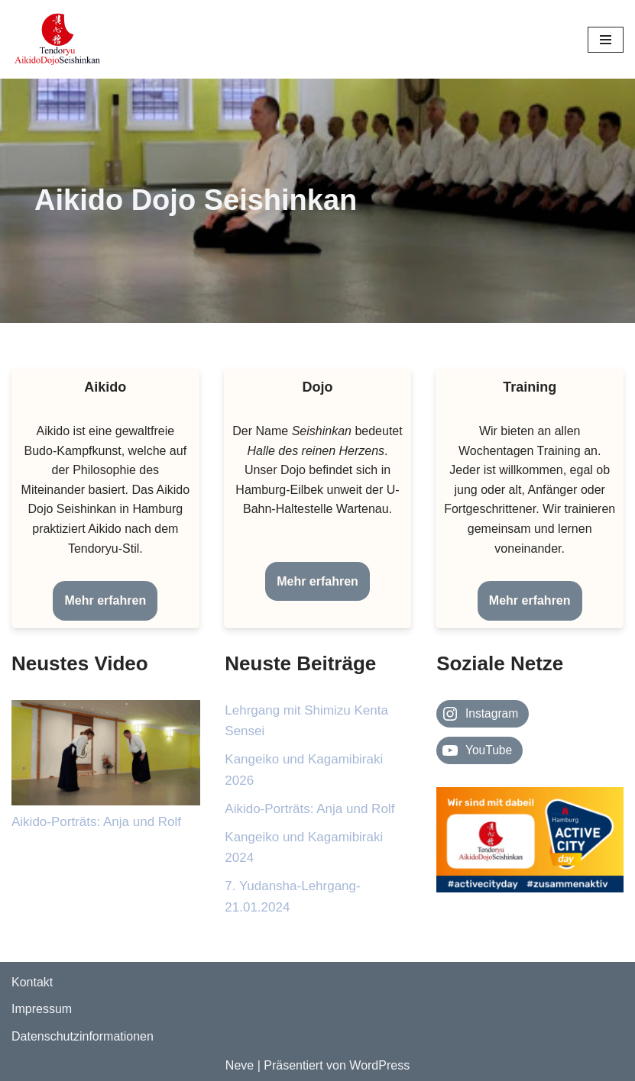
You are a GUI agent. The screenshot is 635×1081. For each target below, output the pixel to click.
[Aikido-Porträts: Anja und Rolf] (105, 756)
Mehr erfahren (105, 600)
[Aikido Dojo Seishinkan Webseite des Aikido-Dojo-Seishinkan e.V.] (57, 39)
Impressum (41, 1008)
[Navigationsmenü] (606, 40)
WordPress (379, 1065)
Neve (239, 1065)
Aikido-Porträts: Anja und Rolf (96, 822)
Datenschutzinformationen (82, 1036)
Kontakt (32, 982)
